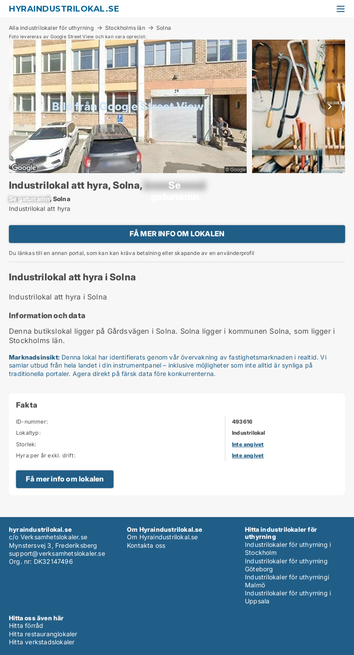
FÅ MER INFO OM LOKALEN (177, 233)
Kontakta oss (146, 545)
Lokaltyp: (28, 432)
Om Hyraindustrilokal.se (162, 537)
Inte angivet (248, 444)
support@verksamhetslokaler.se (57, 553)
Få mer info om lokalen (65, 478)
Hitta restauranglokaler (43, 634)
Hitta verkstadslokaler (41, 642)
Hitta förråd (26, 625)
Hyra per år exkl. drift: (46, 455)
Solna (163, 28)
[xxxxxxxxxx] (174, 185)
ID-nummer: (32, 421)
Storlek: (26, 444)
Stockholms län (125, 27)
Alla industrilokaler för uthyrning (51, 27)
